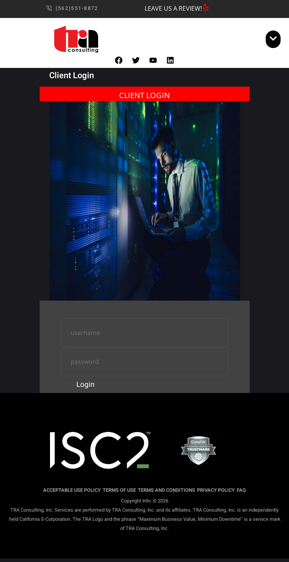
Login (85, 384)
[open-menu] (273, 39)
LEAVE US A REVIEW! (173, 8)
